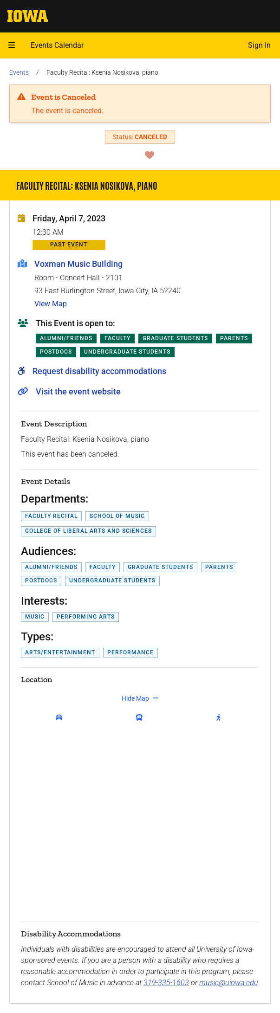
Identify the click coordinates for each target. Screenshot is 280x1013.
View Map (50, 303)
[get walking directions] (220, 718)
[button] (11, 45)
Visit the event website (78, 391)
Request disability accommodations (99, 371)
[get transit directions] (141, 718)
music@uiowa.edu (228, 982)
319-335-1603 (166, 982)
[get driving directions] (61, 718)
